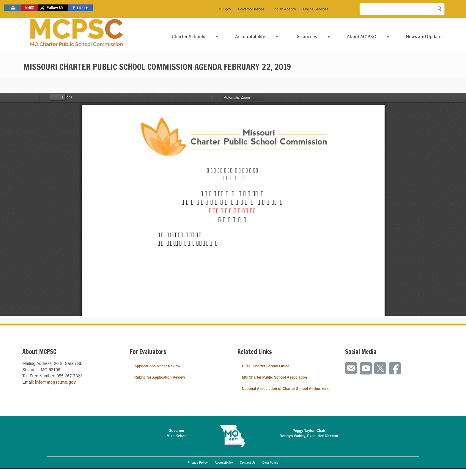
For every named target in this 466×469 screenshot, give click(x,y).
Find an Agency (283, 9)
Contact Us (248, 462)
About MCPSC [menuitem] (362, 38)
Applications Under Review (157, 366)
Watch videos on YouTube (29, 7)
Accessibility (224, 462)
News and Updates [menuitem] (424, 36)
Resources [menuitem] (306, 38)
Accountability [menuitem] (250, 38)
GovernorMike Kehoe (177, 433)
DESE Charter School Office (265, 366)
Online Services (315, 9)
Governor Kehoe (251, 9)
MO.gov (224, 9)
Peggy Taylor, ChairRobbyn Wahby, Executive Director (309, 433)
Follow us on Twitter (53, 7)
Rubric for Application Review (159, 377)
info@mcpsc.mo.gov (55, 382)
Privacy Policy (198, 462)
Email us (12, 7)
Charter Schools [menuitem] (189, 38)
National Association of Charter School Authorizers (285, 389)
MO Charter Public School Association (274, 377)
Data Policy (270, 462)
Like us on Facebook (80, 7)
